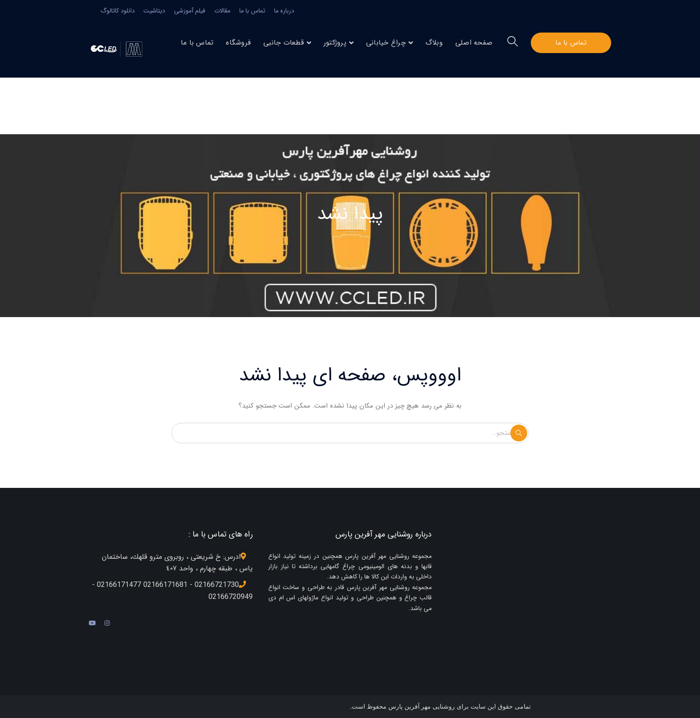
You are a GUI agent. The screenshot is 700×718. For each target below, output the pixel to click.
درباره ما (284, 11)
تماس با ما (252, 11)
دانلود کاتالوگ (117, 11)
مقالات (222, 11)
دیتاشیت (154, 11)
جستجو (518, 433)
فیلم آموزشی (189, 11)
